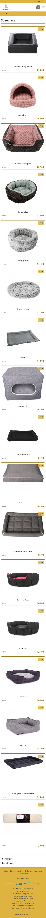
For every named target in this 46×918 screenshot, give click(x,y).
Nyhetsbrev (24, 873)
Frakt (6, 871)
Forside (3, 14)
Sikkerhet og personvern (34, 871)
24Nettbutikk (27, 915)
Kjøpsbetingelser (16, 871)
